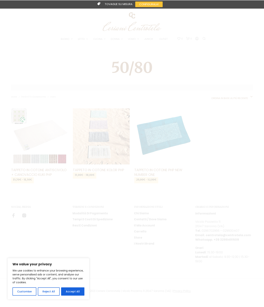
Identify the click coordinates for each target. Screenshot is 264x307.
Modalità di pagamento (90, 213)
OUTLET (163, 39)
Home (14, 97)
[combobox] (232, 97)
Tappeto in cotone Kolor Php (98, 170)
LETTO (81, 39)
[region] (48, 279)
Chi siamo (141, 213)
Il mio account (144, 225)
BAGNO (65, 39)
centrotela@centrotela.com (228, 235)
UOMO (132, 39)
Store (138, 238)
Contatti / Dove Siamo (150, 219)
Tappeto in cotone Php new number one (158, 172)
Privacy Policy (182, 291)
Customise (24, 291)
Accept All (73, 291)
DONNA (115, 39)
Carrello (140, 231)
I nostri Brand (144, 244)
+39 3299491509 (226, 239)
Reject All (48, 291)
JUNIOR (148, 39)
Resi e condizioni (84, 225)
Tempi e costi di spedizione (92, 219)
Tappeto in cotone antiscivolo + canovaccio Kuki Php (39, 172)
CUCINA (97, 39)
